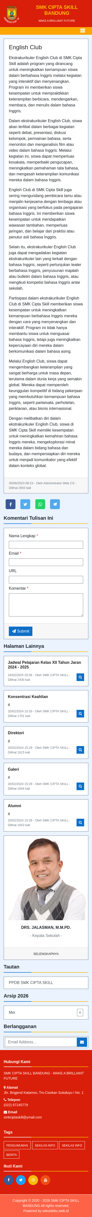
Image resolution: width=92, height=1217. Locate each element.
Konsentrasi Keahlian (28, 697)
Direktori (16, 733)
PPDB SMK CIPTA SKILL (31, 983)
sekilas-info (45, 1145)
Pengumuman (17, 1145)
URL (13, 571)
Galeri (13, 769)
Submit (20, 631)
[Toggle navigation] (82, 30)
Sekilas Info (72, 1145)
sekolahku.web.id (55, 1211)
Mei (46, 1012)
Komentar (18, 588)
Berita (11, 1155)
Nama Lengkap (23, 536)
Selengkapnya (46, 954)
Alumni (14, 806)
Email (15, 553)
